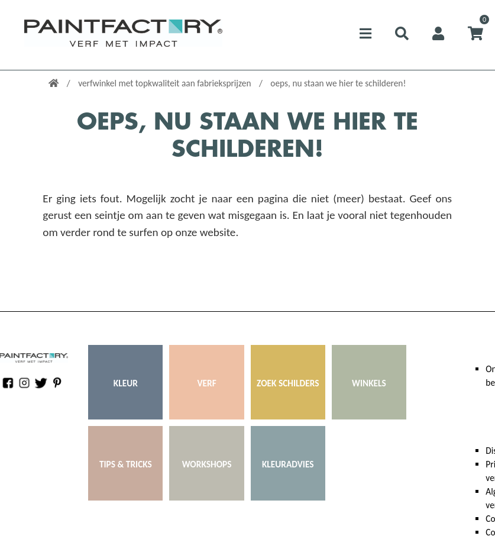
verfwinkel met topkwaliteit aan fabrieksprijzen (165, 83)
